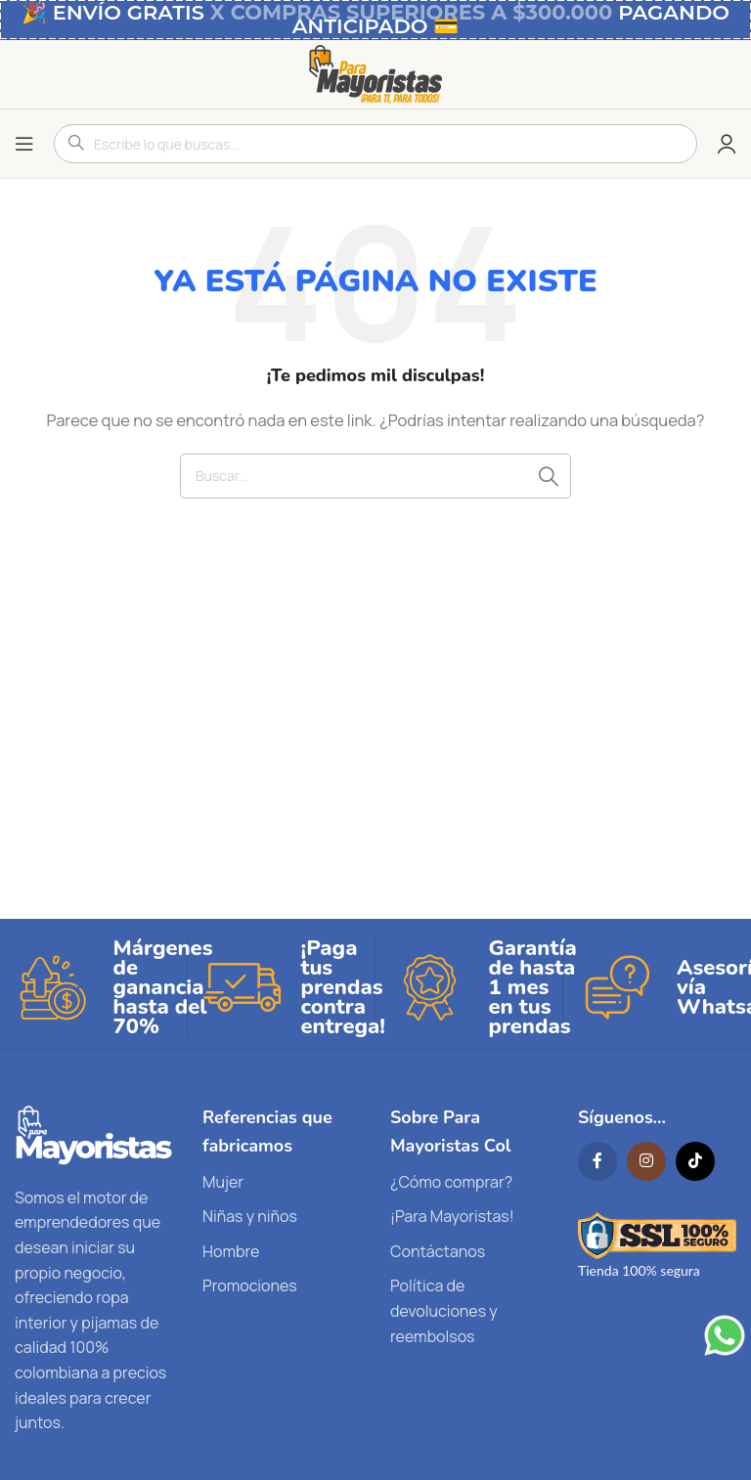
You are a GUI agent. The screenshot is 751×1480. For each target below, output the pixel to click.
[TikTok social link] (695, 1161)
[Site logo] (375, 73)
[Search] (375, 476)
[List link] (281, 1183)
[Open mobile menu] (24, 143)
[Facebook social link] (597, 1161)
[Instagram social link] (646, 1161)
